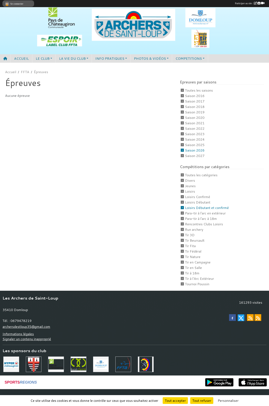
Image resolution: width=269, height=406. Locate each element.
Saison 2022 (194, 128)
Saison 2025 (194, 145)
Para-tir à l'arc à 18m (201, 218)
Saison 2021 (194, 123)
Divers (190, 180)
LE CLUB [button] (43, 58)
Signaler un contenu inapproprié (27, 339)
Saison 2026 (194, 150)
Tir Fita (190, 246)
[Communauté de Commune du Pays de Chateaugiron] (56, 364)
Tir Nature (192, 256)
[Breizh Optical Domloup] (78, 364)
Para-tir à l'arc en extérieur (205, 213)
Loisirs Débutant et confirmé (207, 207)
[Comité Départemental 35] (146, 364)
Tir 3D (190, 235)
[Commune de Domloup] (101, 364)
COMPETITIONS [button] (188, 58)
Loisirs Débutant (197, 202)
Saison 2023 (194, 134)
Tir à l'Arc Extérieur (199, 278)
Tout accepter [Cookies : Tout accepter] (175, 400)
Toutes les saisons (199, 90)
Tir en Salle (193, 267)
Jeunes (190, 186)
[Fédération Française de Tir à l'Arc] (123, 364)
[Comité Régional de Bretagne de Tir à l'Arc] (34, 364)
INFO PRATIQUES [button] (109, 58)
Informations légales (18, 334)
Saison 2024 (194, 139)
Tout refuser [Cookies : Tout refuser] (201, 400)
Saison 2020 (194, 117)
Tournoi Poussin (197, 284)
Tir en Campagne (198, 262)
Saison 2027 (194, 155)
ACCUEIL (21, 58)
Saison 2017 (194, 101)
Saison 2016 (194, 95)
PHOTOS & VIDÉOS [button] (150, 58)
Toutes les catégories (201, 175)
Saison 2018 (194, 106)
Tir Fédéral (193, 251)
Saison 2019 (194, 112)
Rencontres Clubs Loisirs (204, 224)
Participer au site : (249, 3)
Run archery (194, 229)
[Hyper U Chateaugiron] (11, 364)
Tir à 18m (192, 273)
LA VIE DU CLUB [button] (72, 58)
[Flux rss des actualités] (250, 317)
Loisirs (190, 191)
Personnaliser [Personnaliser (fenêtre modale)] (228, 400)
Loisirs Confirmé (197, 197)
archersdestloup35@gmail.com (26, 326)
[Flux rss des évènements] (257, 317)
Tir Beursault (194, 240)
